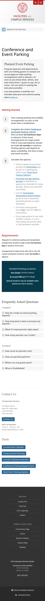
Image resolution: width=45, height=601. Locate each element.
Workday (22, 547)
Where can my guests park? (17, 362)
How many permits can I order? (19, 335)
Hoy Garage (15, 273)
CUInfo (22, 534)
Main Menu (40, 2)
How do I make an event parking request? (19, 314)
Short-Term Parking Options (26, 173)
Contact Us (8, 419)
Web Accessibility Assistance (24, 590)
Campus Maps (23, 543)
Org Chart (22, 506)
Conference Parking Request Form (18, 466)
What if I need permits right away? (20, 329)
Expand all (7, 307)
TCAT (23, 210)
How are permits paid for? (16, 356)
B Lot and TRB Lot (17, 277)
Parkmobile (31, 167)
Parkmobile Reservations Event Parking (28, 194)
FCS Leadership (22, 511)
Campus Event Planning (14, 453)
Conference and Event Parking (26, 130)
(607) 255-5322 (22, 575)
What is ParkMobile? (13, 368)
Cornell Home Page (22, 529)
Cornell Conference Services (15, 459)
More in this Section (13, 29)
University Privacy (24, 595)
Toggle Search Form (35, 2)
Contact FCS (22, 502)
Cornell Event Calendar (13, 447)
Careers (22, 515)
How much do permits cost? (17, 351)
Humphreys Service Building (22, 565)
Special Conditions (22, 538)
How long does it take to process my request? (21, 322)
